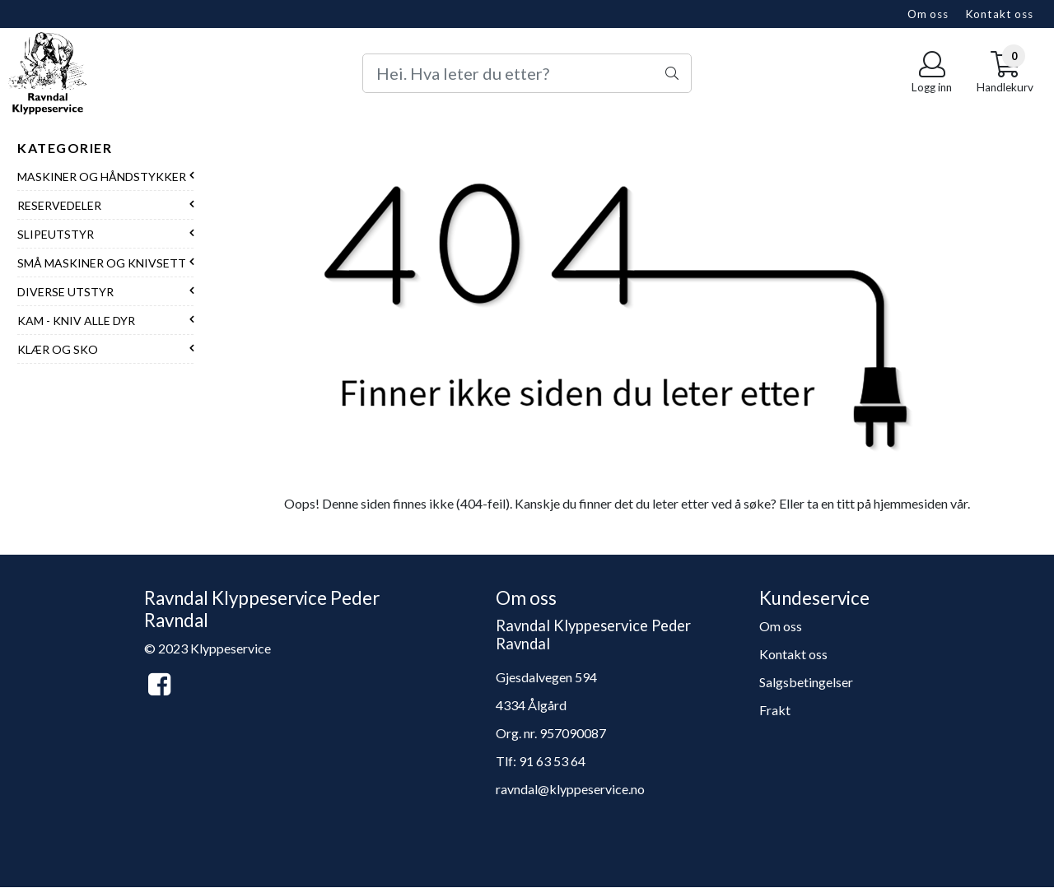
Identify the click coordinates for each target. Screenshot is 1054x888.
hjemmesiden (911, 503)
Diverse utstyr (65, 292)
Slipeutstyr (55, 234)
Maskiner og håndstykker (101, 177)
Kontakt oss (999, 14)
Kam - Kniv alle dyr (76, 321)
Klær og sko (57, 349)
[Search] (527, 73)
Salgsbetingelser (806, 682)
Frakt (774, 710)
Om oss (928, 14)
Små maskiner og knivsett (101, 263)
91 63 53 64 (552, 761)
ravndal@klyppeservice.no (570, 789)
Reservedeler (59, 205)
